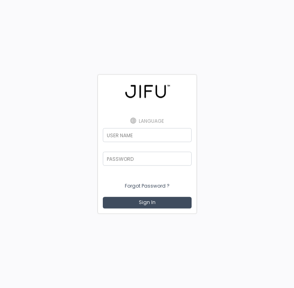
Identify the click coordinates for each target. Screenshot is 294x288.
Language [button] (147, 120)
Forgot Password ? (147, 185)
